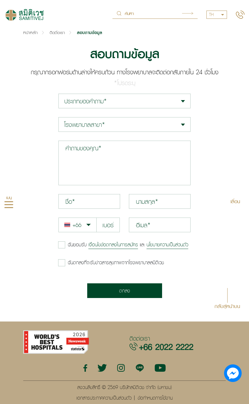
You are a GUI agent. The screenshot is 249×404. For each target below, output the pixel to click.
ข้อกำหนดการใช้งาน (155, 397)
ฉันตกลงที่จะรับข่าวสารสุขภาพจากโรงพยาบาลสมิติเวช (116, 262)
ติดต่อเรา (57, 32)
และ (128, 244)
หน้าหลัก (30, 32)
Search (187, 13)
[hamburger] (8, 205)
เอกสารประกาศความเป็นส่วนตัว (104, 397)
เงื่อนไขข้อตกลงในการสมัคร (113, 244)
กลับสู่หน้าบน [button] (227, 306)
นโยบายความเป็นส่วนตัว (167, 244)
